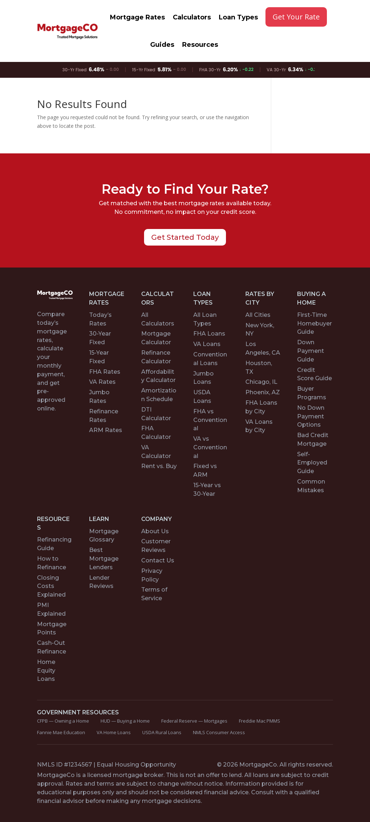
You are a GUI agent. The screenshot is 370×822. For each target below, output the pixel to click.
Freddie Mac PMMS (259, 721)
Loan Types (238, 17)
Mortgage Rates (137, 17)
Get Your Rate (296, 17)
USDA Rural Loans (161, 732)
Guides (162, 45)
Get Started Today (185, 237)
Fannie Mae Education (61, 732)
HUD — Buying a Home (125, 721)
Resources (200, 45)
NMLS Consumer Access (219, 732)
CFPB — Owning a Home (63, 721)
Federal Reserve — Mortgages (194, 721)
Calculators (192, 17)
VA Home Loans (114, 732)
